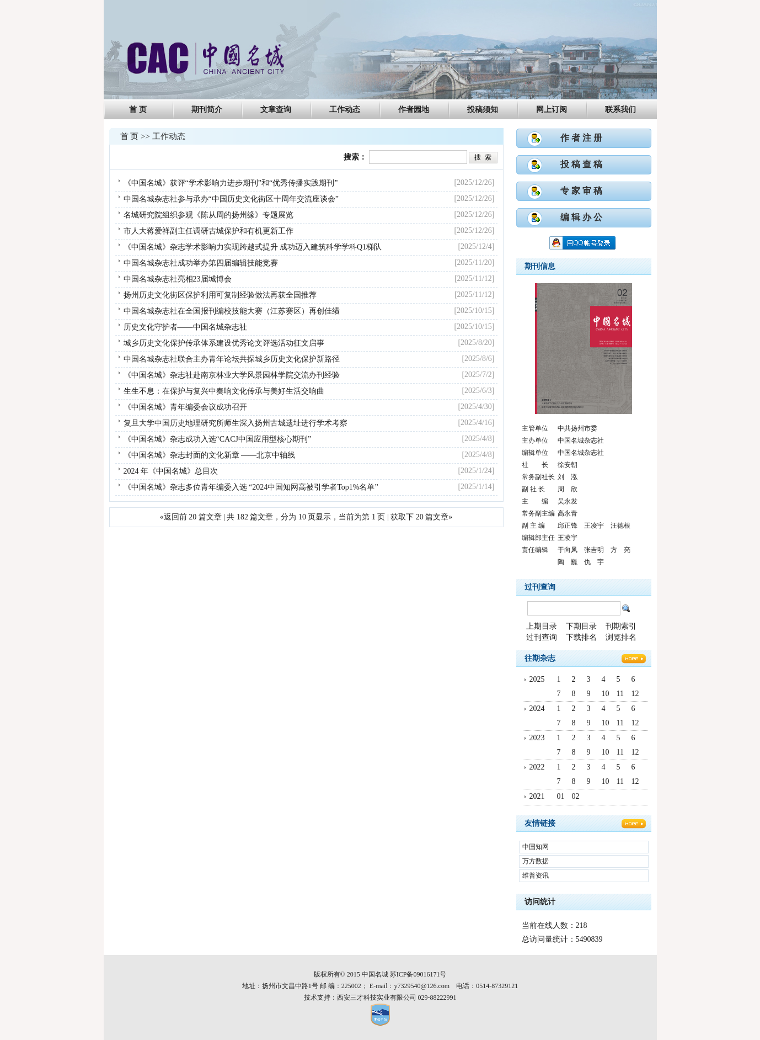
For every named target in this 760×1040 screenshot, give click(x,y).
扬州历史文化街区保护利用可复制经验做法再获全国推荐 (220, 295)
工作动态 (344, 109)
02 (576, 796)
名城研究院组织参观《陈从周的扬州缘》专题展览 (208, 215)
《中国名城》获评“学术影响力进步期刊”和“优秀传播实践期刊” (231, 183)
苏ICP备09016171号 (418, 974)
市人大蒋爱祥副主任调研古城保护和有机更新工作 (208, 231)
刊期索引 (621, 626)
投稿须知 (482, 109)
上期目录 (541, 626)
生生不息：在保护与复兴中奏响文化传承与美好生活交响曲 (224, 391)
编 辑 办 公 (581, 217)
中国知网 (535, 847)
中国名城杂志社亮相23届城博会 (178, 279)
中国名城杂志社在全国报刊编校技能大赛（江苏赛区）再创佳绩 (232, 311)
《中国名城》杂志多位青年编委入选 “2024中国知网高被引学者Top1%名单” (251, 487)
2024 (537, 708)
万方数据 (535, 861)
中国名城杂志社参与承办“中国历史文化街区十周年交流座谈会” (231, 199)
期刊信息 (539, 266)
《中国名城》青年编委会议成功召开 (185, 407)
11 (620, 693)
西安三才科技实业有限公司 (376, 997)
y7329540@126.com (421, 986)
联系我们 (620, 109)
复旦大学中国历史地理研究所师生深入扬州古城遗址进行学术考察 (235, 423)
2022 (537, 767)
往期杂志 (539, 658)
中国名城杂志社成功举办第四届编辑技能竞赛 (201, 263)
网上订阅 (551, 109)
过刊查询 (539, 587)
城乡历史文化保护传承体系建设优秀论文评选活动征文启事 (224, 343)
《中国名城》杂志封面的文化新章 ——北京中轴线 (210, 455)
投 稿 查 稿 (581, 164)
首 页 (138, 109)
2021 (537, 796)
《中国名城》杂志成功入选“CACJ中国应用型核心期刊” (218, 439)
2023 (537, 738)
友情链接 (539, 823)
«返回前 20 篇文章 (191, 517)
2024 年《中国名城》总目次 (171, 471)
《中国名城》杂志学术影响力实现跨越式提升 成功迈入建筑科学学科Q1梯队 (253, 247)
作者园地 (413, 109)
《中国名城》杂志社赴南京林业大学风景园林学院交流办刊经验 (232, 375)
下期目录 (581, 626)
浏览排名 (621, 637)
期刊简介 (206, 109)
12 (635, 693)
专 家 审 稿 (581, 190)
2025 (537, 679)
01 (561, 796)
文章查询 (275, 109)
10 (605, 693)
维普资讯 (535, 875)
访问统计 (539, 902)
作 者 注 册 (581, 137)
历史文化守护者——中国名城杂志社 (185, 327)
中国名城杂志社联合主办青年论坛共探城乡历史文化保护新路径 (232, 359)
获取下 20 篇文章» (421, 517)
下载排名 (581, 637)
